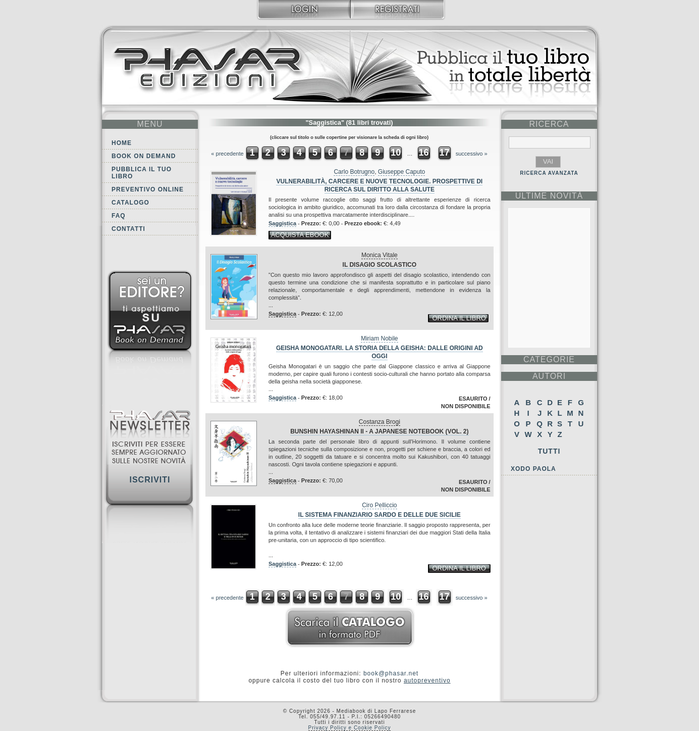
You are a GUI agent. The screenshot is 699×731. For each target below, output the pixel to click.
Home (122, 143)
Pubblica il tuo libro (142, 173)
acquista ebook (300, 234)
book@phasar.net (390, 673)
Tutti (549, 451)
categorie (549, 359)
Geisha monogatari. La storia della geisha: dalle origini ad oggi (379, 352)
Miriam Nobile (379, 338)
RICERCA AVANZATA (549, 173)
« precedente (227, 154)
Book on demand (144, 156)
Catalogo (130, 202)
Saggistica (282, 223)
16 (423, 153)
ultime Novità (549, 195)
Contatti (128, 228)
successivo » (472, 154)
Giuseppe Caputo (401, 171)
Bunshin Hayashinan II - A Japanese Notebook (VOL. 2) (379, 431)
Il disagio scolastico (379, 264)
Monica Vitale (379, 255)
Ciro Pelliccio (379, 505)
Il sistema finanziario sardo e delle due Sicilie (379, 514)
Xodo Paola (533, 468)
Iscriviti (149, 479)
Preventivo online (148, 189)
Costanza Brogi (379, 421)
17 (445, 153)
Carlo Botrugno (354, 171)
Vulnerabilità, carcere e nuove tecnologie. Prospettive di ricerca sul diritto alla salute (379, 185)
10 (396, 153)
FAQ (119, 215)
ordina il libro (459, 318)
